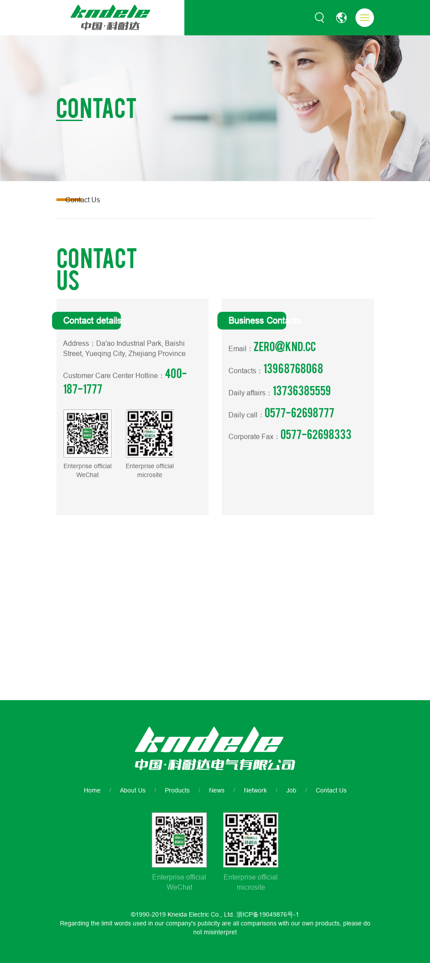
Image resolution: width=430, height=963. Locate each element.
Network (255, 790)
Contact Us (331, 790)
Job (291, 790)
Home (92, 790)
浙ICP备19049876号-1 (267, 914)
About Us (133, 790)
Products (177, 790)
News (216, 790)
